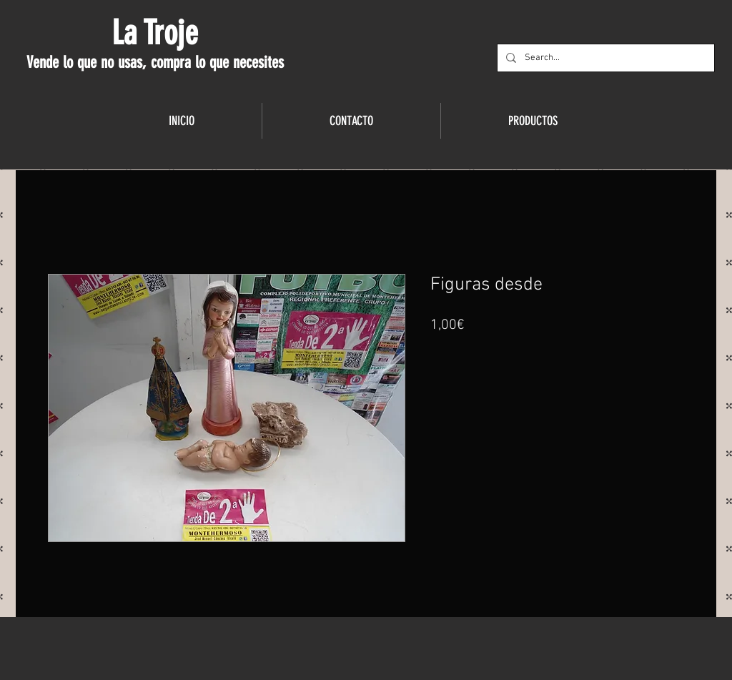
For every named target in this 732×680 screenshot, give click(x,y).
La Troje (155, 33)
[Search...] (604, 58)
